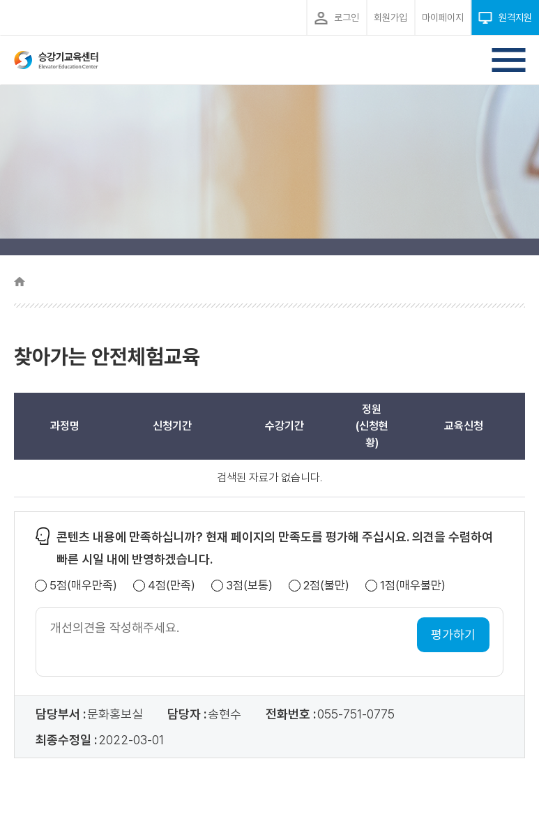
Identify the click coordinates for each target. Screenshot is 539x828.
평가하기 (453, 634)
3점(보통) (249, 585)
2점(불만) (326, 585)
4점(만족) (171, 585)
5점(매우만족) (83, 585)
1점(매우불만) (413, 585)
